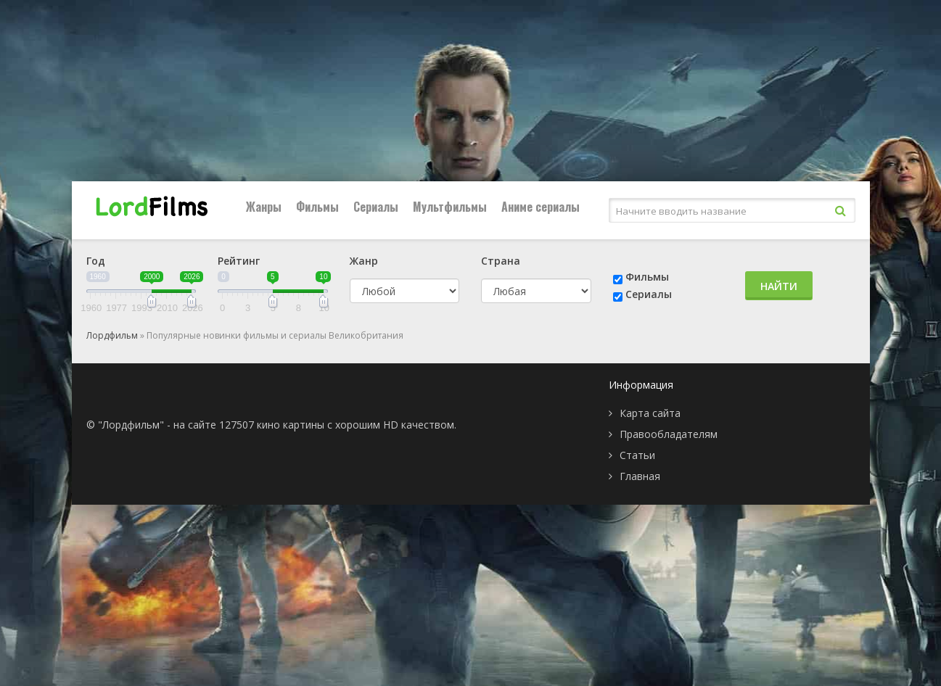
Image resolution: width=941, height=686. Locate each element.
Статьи (637, 455)
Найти (778, 286)
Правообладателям (669, 434)
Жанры (264, 206)
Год (95, 261)
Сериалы (375, 206)
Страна (500, 261)
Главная (640, 476)
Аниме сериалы (540, 206)
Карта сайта (650, 413)
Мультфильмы (450, 206)
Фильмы (317, 206)
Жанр (364, 261)
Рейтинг (239, 261)
